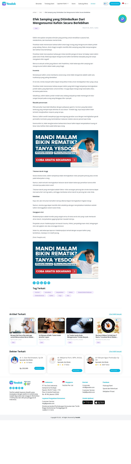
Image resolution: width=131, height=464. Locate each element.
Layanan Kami (63, 4)
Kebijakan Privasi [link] (108, 435)
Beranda (39, 4)
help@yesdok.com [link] (89, 436)
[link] (34, 326)
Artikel (93, 4)
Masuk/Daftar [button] (115, 3)
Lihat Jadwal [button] (39, 412)
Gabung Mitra (83, 4)
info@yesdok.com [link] (88, 431)
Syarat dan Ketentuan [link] (110, 432)
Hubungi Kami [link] (108, 429)
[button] (22, 375)
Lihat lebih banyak (115, 358)
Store (73, 4)
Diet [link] (40, 12)
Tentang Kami (49, 4)
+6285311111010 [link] (48, 454)
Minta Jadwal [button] (77, 414)
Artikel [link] (34, 12)
